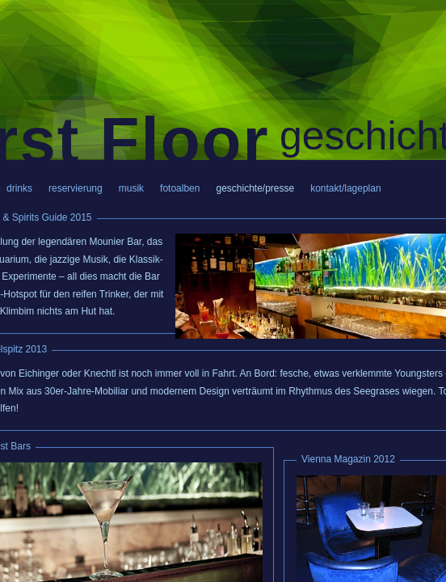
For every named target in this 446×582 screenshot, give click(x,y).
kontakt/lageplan (345, 188)
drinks (19, 188)
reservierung (75, 188)
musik (131, 188)
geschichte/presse (255, 188)
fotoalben (180, 188)
